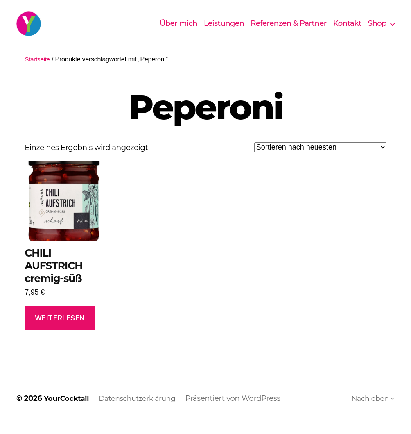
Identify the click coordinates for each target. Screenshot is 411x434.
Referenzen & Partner (289, 29)
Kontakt (347, 29)
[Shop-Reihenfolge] (320, 159)
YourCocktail (67, 410)
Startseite (38, 71)
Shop (377, 29)
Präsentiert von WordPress (239, 410)
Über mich (178, 29)
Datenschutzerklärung (141, 410)
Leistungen (224, 29)
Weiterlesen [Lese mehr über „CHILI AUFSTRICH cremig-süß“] (60, 330)
